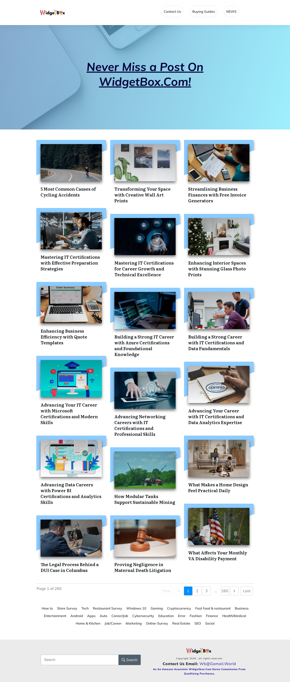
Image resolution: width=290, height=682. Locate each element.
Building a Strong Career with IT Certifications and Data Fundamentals (216, 342)
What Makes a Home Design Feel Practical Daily (218, 487)
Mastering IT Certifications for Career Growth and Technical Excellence (144, 269)
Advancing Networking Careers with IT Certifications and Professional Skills (140, 425)
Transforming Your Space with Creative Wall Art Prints (142, 195)
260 (224, 590)
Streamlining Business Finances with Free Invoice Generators (217, 195)
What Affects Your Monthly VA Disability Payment (217, 555)
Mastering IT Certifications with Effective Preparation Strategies (70, 263)
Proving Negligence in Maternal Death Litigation (142, 567)
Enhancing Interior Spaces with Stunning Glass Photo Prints (217, 269)
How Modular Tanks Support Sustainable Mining (144, 499)
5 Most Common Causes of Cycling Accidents (68, 192)
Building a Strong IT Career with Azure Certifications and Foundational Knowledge (144, 345)
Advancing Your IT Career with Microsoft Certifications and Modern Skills (69, 413)
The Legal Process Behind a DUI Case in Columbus (70, 567)
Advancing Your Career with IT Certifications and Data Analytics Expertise (216, 416)
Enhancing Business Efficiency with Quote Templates (64, 337)
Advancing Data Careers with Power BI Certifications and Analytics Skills (71, 493)
